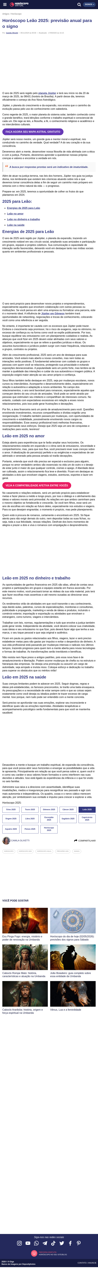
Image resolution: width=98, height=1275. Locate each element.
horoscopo (8, 851)
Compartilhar (85, 841)
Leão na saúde (15, 225)
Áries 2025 (11, 809)
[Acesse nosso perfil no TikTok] (53, 1243)
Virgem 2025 (10, 819)
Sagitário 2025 (68, 819)
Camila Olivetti (12, 33)
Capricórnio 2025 (87, 818)
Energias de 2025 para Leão (23, 208)
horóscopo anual (44, 851)
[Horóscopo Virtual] (27, 4)
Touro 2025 (30, 809)
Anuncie (92, 1263)
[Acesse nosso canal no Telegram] (45, 1243)
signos (76, 851)
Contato (82, 1263)
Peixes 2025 (30, 829)
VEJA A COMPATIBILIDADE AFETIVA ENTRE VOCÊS (37, 485)
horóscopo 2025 (25, 851)
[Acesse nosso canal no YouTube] (28, 1243)
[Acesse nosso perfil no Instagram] (19, 1243)
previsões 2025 (63, 851)
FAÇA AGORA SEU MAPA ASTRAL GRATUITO (33, 131)
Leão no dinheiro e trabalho (23, 219)
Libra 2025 (29, 819)
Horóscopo (16, 14)
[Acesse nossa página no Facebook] (70, 1243)
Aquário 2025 (11, 829)
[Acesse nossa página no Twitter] (61, 1243)
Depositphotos (28, 1264)
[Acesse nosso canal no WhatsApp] (36, 1243)
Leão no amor (15, 213)
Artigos (5, 14)
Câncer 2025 (68, 809)
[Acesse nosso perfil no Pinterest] (78, 1243)
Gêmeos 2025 (49, 809)
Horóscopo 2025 (49, 829)
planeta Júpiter (47, 93)
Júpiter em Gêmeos (53, 313)
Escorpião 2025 (48, 818)
